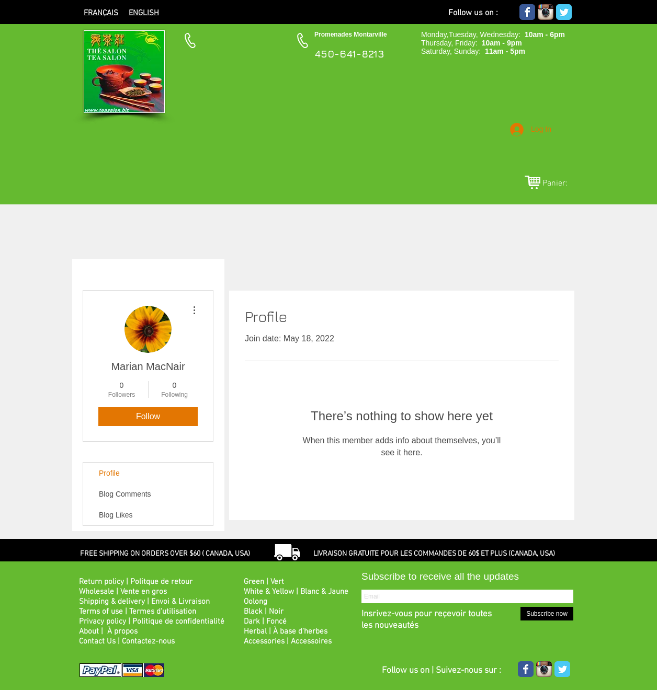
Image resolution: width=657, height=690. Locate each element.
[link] (560, 183)
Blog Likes (116, 515)
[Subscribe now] (546, 613)
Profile (109, 473)
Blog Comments (125, 494)
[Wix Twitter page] (564, 12)
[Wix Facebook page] (527, 12)
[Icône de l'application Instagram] (545, 12)
